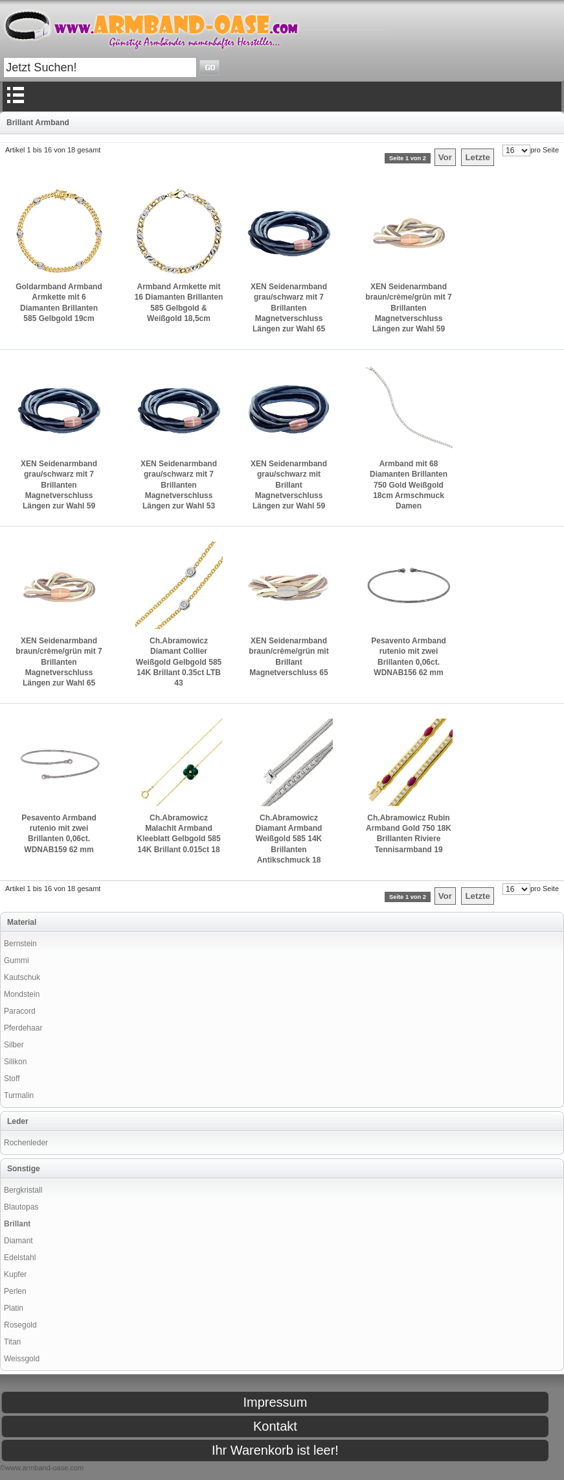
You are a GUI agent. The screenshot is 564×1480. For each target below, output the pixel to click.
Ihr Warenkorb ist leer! (275, 1450)
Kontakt (275, 1426)
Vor (445, 157)
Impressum (275, 1402)
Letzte (477, 157)
